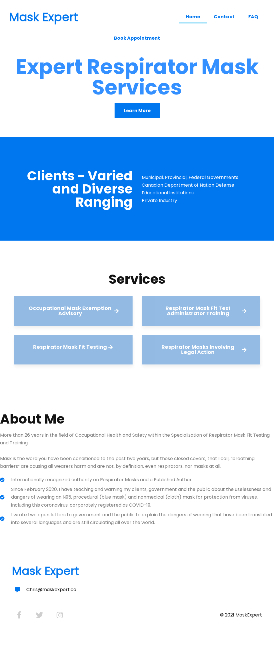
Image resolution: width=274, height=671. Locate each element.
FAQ (253, 16)
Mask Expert (43, 17)
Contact (224, 16)
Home (193, 16)
